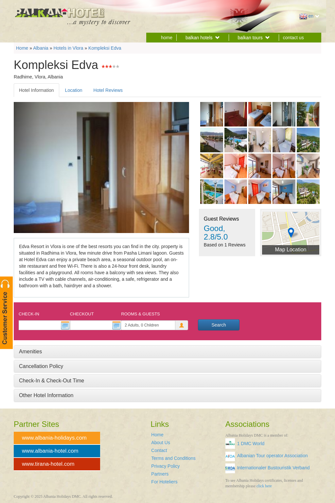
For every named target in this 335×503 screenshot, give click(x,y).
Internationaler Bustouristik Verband (273, 467)
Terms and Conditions (173, 458)
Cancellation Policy (41, 366)
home (166, 37)
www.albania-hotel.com (50, 451)
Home (22, 48)
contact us (293, 37)
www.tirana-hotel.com (48, 464)
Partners (159, 474)
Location (73, 90)
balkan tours (254, 37)
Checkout (82, 313)
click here (264, 486)
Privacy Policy (165, 466)
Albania (40, 48)
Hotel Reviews (108, 90)
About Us (160, 442)
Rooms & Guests (140, 313)
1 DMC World (251, 443)
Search (218, 324)
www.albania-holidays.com (54, 438)
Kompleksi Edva (104, 48)
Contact (159, 450)
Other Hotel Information (46, 395)
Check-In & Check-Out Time (51, 380)
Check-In (29, 313)
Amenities (30, 351)
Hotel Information (36, 90)
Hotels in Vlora (68, 48)
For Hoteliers (164, 481)
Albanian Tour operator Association (272, 455)
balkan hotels (202, 37)
